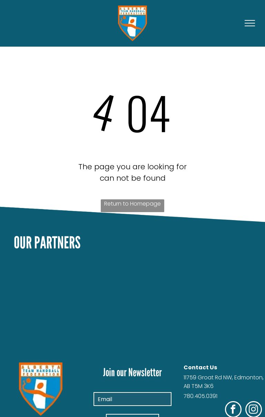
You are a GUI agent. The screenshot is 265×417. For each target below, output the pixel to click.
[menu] (250, 23)
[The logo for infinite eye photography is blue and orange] (132, 342)
